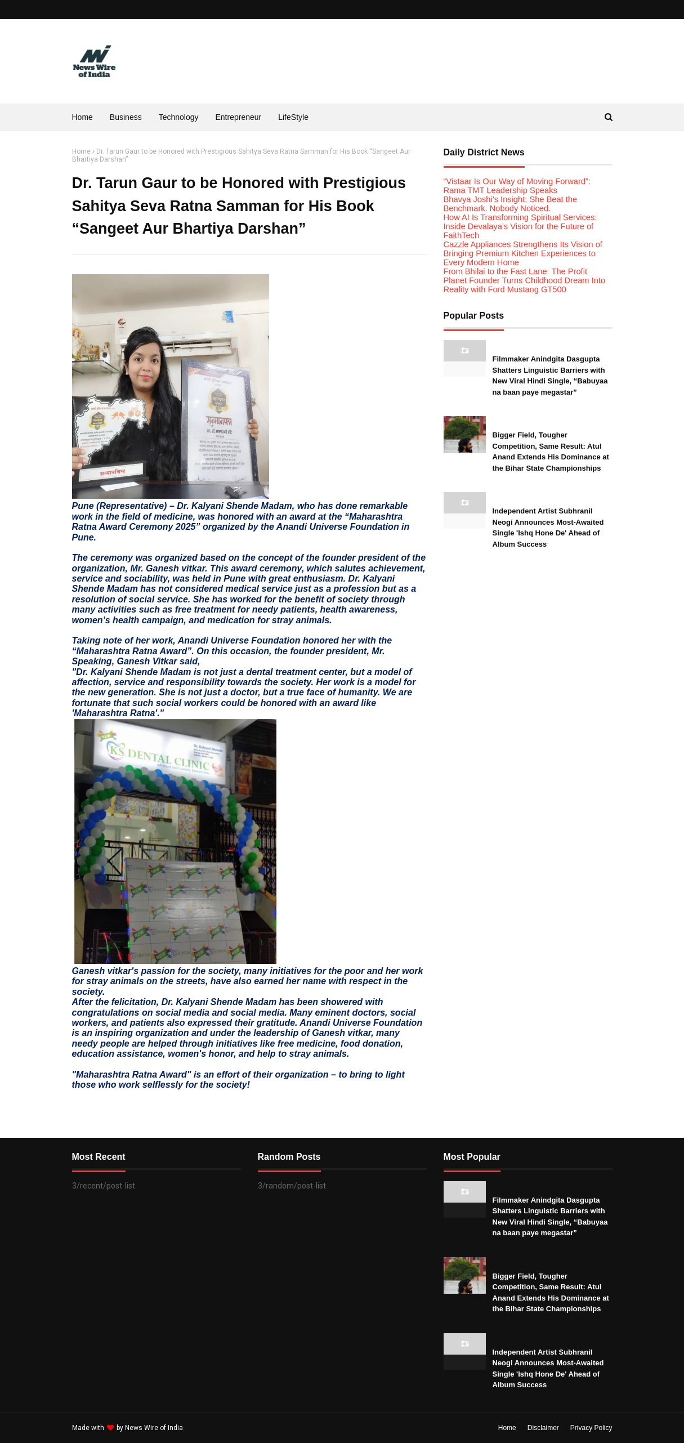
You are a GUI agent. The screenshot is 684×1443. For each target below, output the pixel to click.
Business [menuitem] (126, 117)
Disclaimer (543, 1428)
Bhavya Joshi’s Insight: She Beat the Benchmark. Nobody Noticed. (511, 204)
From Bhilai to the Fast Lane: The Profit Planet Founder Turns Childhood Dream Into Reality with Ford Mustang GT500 (525, 280)
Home (81, 151)
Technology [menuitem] (179, 117)
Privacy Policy (591, 1428)
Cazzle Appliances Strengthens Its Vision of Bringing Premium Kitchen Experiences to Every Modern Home (523, 253)
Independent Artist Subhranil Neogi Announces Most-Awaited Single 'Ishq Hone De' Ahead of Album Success (548, 527)
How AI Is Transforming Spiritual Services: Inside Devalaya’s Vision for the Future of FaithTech (520, 226)
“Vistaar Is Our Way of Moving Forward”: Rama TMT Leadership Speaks (517, 186)
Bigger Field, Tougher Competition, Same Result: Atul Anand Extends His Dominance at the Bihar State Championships (551, 451)
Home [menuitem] (82, 117)
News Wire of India (154, 1428)
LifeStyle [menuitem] (293, 117)
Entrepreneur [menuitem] (239, 117)
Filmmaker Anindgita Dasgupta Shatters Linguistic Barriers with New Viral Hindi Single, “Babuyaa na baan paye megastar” (550, 375)
